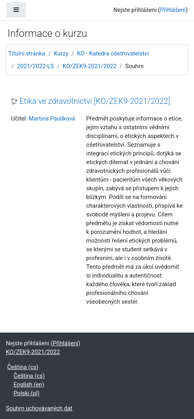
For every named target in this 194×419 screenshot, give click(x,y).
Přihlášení (173, 9)
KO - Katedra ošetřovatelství (113, 53)
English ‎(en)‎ (28, 384)
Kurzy (61, 53)
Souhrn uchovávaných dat (39, 408)
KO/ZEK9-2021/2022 (90, 66)
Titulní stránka (26, 53)
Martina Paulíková (52, 118)
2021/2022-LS (35, 66)
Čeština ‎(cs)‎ (22, 367)
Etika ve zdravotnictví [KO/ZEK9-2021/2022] (94, 101)
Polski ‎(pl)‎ (26, 393)
